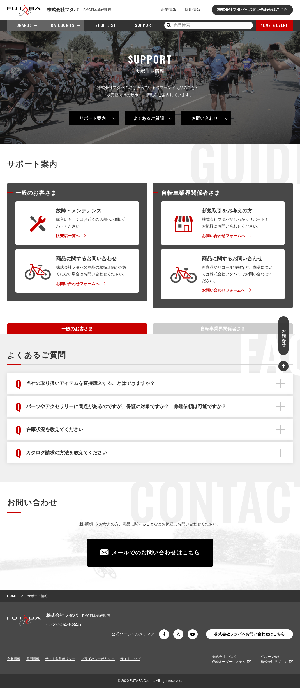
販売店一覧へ (68, 235)
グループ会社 (277, 659)
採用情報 (192, 9)
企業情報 (168, 9)
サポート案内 (92, 118)
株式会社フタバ (231, 659)
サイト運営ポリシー (60, 659)
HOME (12, 596)
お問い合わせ (204, 118)
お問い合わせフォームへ (77, 283)
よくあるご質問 (148, 118)
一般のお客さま (77, 328)
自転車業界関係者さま (222, 328)
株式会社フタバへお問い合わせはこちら (252, 9)
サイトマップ (130, 659)
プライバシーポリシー (98, 659)
